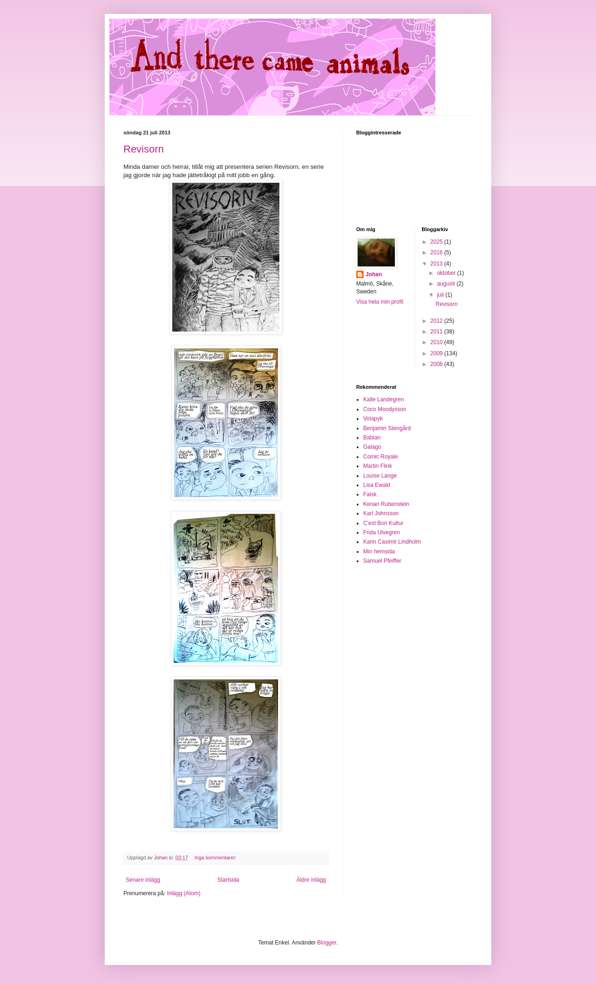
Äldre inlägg (311, 880)
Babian (371, 437)
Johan (374, 274)
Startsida (228, 880)
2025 (437, 242)
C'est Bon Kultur (383, 523)
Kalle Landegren (383, 399)
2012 (437, 321)
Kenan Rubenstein (386, 504)
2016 (437, 252)
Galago (372, 447)
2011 (437, 331)
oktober (447, 273)
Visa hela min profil (379, 302)
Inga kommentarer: (216, 857)
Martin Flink (377, 466)
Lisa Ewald (376, 485)
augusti (446, 283)
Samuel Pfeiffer (382, 561)
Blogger (326, 942)
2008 (437, 364)
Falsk (370, 494)
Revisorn (143, 149)
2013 (437, 263)
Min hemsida (379, 551)
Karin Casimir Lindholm (392, 542)
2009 (437, 353)
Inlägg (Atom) (183, 893)
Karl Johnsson (381, 513)
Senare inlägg (143, 880)
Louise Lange (380, 475)
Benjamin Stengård (387, 428)
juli (441, 295)
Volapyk (373, 418)
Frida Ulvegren (381, 532)
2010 (437, 342)
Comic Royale (380, 456)
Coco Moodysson (384, 409)
